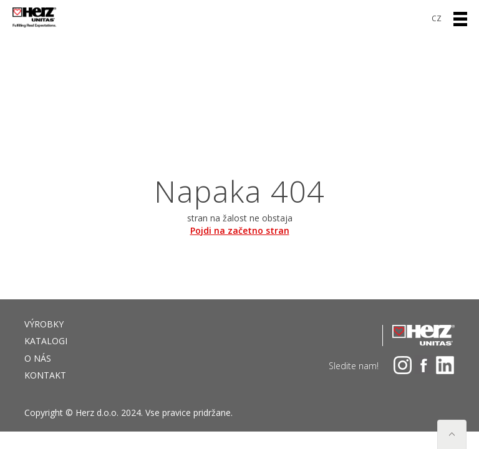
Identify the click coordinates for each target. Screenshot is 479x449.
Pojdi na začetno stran (239, 230)
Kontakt (45, 375)
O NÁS (37, 358)
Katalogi (45, 341)
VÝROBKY (44, 324)
